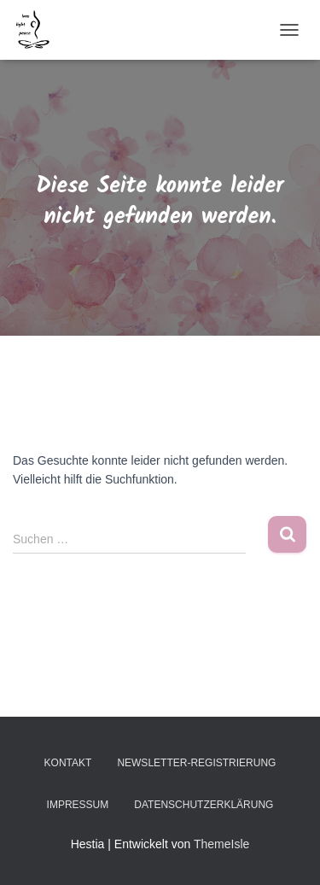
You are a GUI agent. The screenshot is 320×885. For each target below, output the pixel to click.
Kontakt (68, 763)
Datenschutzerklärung (203, 805)
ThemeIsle (221, 844)
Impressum (78, 805)
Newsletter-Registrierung (196, 763)
